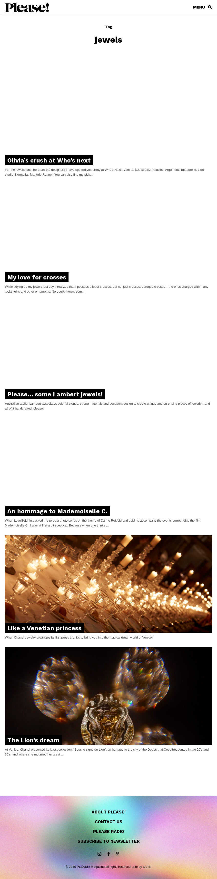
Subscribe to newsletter (109, 841)
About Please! (109, 812)
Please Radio (108, 831)
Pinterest (117, 853)
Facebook (108, 853)
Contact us (108, 821)
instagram (99, 853)
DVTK (147, 867)
